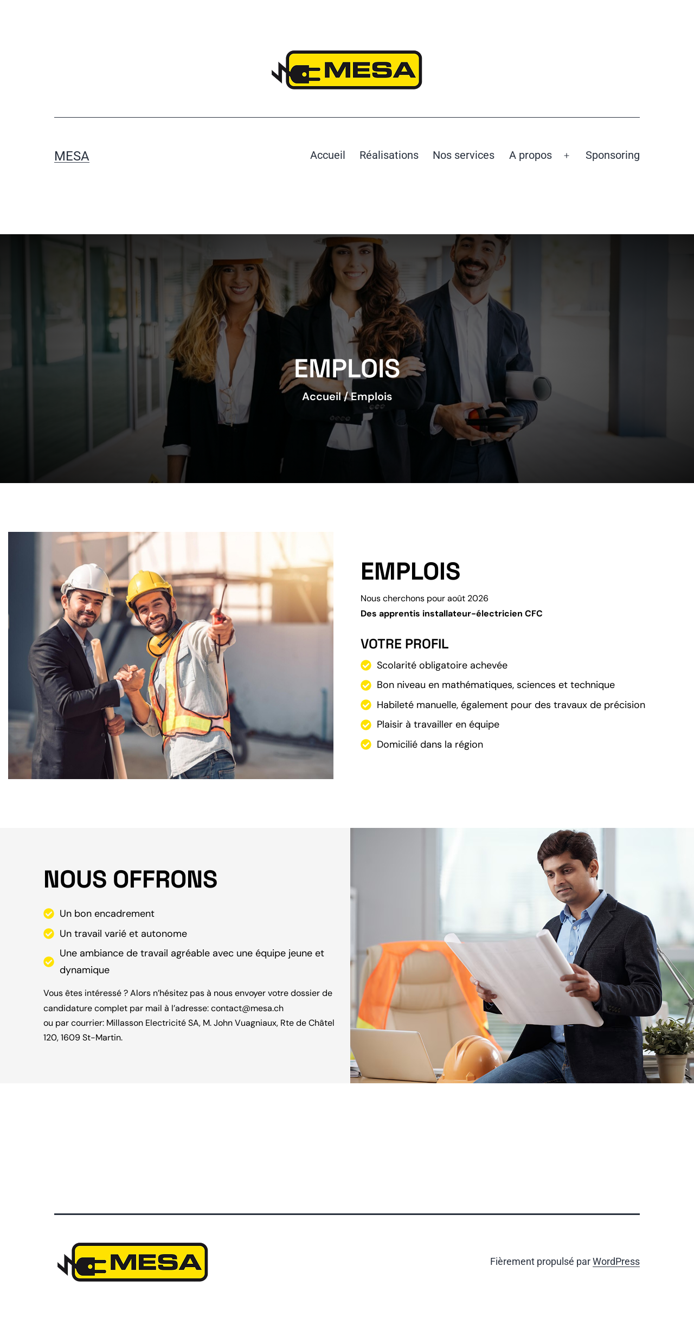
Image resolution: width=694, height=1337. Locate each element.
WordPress (616, 1261)
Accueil (327, 155)
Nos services (463, 155)
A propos (530, 155)
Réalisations (389, 155)
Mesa (71, 156)
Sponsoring (613, 155)
